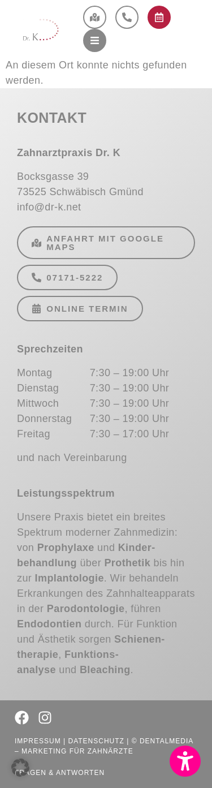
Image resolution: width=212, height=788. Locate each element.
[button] (185, 761)
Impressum (38, 741)
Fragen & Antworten (60, 773)
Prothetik (127, 563)
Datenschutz (96, 741)
